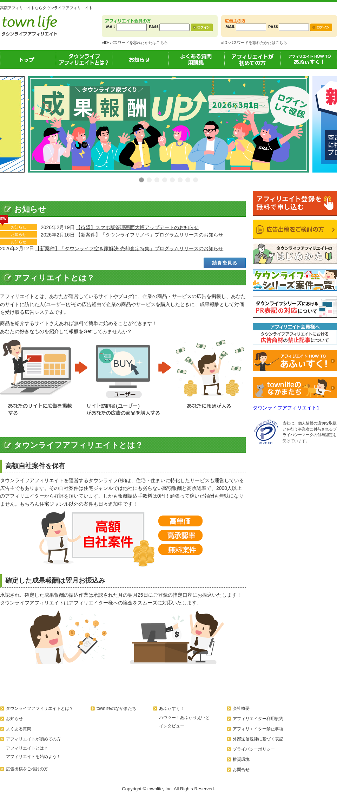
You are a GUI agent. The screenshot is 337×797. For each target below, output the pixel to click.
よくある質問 (18, 728)
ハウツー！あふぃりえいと (184, 717)
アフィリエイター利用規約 (258, 718)
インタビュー (171, 726)
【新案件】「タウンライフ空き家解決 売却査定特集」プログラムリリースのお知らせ (129, 248)
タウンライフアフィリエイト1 (286, 407)
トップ (28, 59)
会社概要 (241, 708)
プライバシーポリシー (254, 749)
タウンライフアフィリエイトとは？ (84, 59)
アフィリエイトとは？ (27, 748)
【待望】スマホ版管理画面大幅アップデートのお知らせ (137, 227)
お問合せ (241, 769)
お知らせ (140, 59)
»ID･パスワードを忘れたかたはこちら (135, 42)
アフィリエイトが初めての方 (253, 59)
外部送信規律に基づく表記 (258, 739)
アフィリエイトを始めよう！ (33, 756)
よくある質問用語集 (196, 59)
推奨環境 (241, 759)
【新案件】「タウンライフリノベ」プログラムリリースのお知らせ (149, 235)
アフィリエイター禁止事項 (258, 728)
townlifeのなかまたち (116, 708)
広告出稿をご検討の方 (27, 768)
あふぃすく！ (309, 59)
